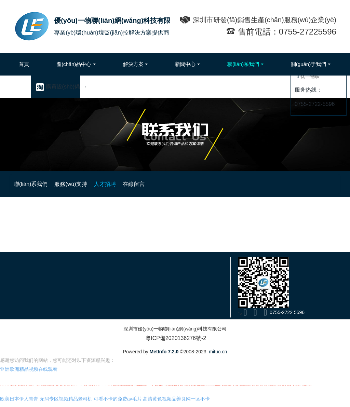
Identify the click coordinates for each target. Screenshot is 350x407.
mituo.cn (218, 351)
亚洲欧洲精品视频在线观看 (28, 372)
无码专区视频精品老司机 (66, 402)
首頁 (24, 64)
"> (243, 313)
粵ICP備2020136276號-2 (175, 338)
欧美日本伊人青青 (19, 402)
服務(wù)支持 (166, 184)
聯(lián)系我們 (125, 184)
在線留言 (231, 184)
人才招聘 (201, 184)
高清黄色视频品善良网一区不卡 (176, 402)
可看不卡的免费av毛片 (118, 402)
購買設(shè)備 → (61, 87)
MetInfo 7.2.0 (164, 351)
